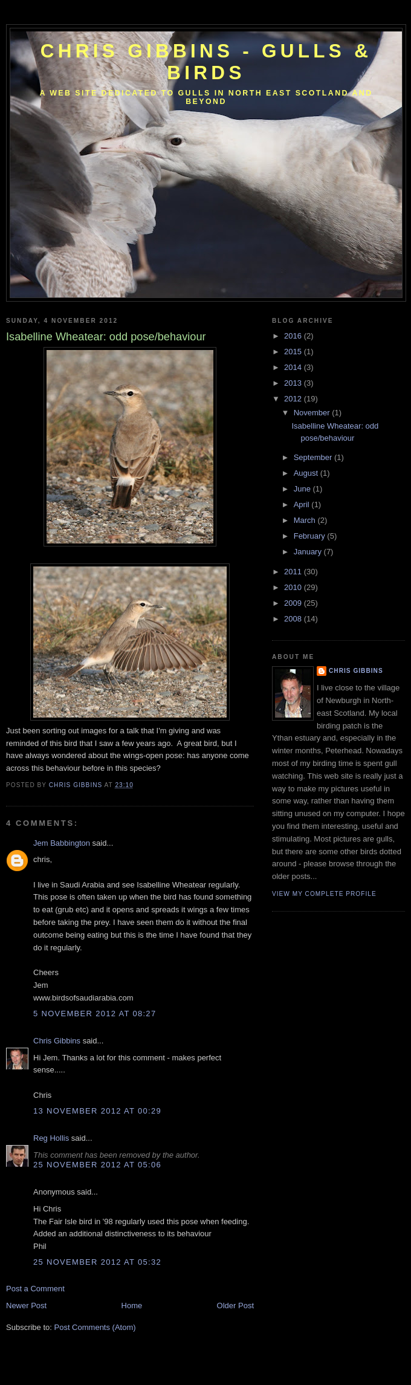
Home (132, 1305)
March (306, 520)
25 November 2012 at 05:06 (97, 1164)
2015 (294, 351)
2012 (294, 398)
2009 (294, 603)
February (311, 535)
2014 (294, 367)
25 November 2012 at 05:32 (97, 1262)
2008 (294, 618)
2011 (294, 571)
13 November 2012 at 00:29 (97, 1110)
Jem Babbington (61, 843)
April (303, 504)
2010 (294, 587)
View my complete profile (324, 893)
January (309, 551)
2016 (294, 335)
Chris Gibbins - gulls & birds (206, 62)
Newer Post (26, 1305)
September (314, 457)
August (307, 473)
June (303, 488)
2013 (294, 383)
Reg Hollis (51, 1138)
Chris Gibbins (56, 1040)
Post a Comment (35, 1288)
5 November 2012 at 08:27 (94, 1013)
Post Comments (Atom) (95, 1327)
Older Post (235, 1305)
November (313, 412)
